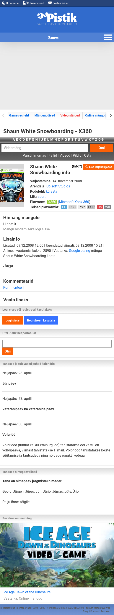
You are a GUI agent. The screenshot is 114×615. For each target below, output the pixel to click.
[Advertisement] (57, 76)
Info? (77, 166)
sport (42, 197)
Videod (65, 155)
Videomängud (70, 115)
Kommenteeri (13, 287)
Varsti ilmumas (34, 155)
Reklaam (105, 611)
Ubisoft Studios (58, 186)
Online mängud (95, 115)
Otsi (102, 148)
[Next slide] (110, 115)
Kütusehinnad (33, 3)
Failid (53, 155)
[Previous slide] (4, 115)
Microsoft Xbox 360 (74, 202)
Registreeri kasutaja (41, 320)
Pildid (77, 155)
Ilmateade (10, 3)
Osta (87, 155)
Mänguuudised (44, 115)
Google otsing (79, 251)
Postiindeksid (58, 3)
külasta (51, 191)
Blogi (85, 611)
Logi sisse (13, 320)
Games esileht (19, 115)
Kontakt (94, 611)
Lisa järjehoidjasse (98, 167)
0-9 (101, 140)
